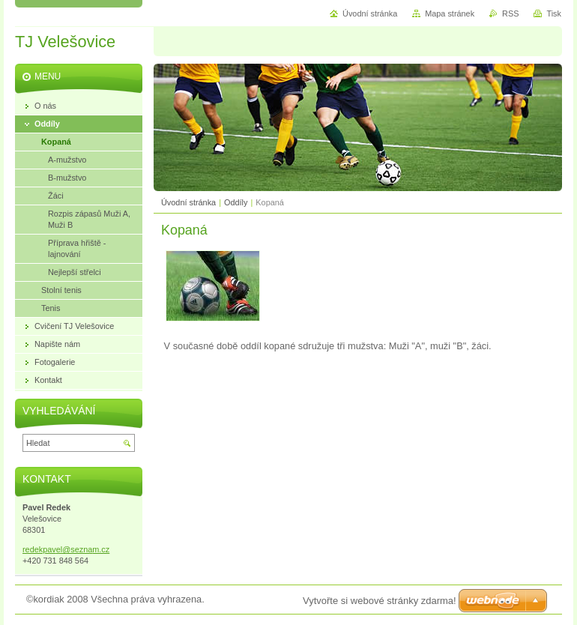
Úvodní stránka (188, 202)
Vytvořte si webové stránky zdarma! (379, 600)
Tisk (553, 13)
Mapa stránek (449, 13)
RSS (510, 13)
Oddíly (235, 202)
